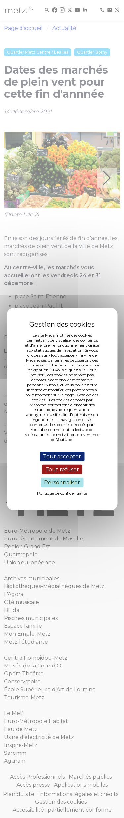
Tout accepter (62, 456)
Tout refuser (62, 469)
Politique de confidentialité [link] (62, 493)
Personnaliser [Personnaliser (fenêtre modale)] (62, 482)
